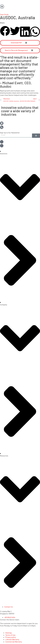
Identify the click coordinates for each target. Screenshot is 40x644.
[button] (5, 31)
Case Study (4, 14)
